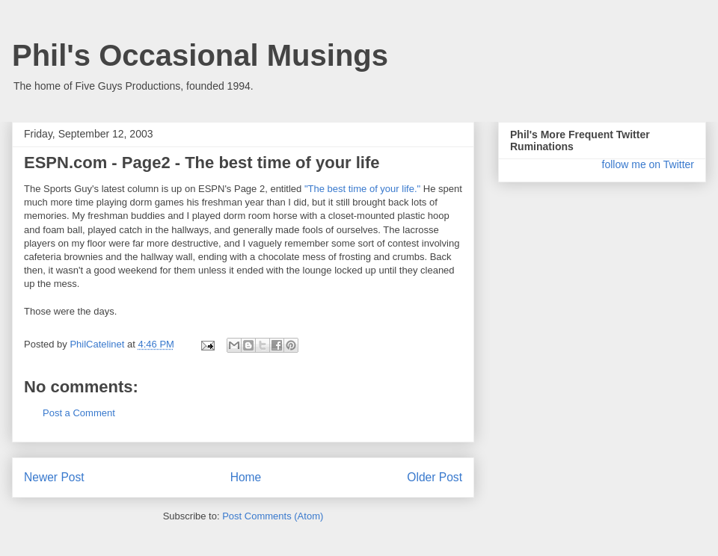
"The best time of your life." (362, 188)
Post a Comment (79, 412)
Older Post (434, 477)
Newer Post (54, 477)
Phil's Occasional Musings (200, 55)
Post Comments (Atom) (272, 516)
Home (246, 477)
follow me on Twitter (648, 164)
